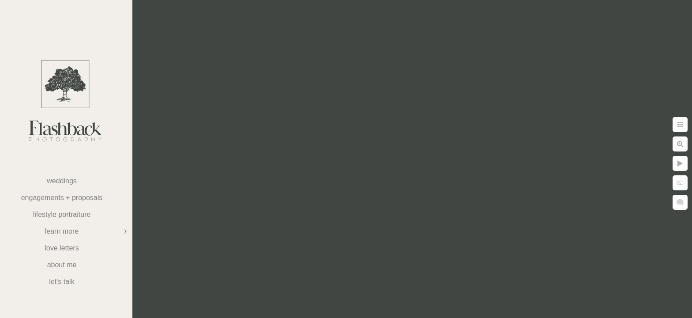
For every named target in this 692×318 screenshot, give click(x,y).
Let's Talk (61, 281)
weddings (62, 181)
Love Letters (62, 248)
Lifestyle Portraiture (62, 214)
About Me (62, 265)
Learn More (62, 231)
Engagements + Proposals (62, 197)
